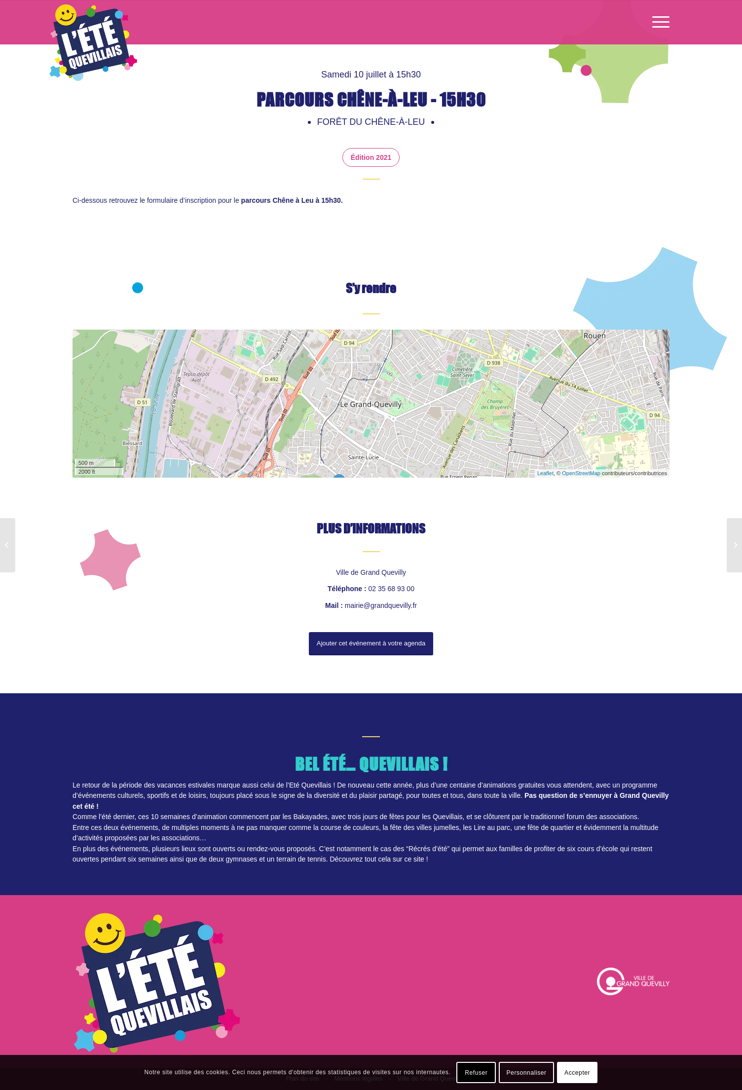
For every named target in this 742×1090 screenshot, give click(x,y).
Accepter (577, 1072)
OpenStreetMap (581, 473)
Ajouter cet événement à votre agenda (371, 643)
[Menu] (657, 22)
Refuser (476, 1072)
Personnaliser (527, 1072)
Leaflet (545, 473)
